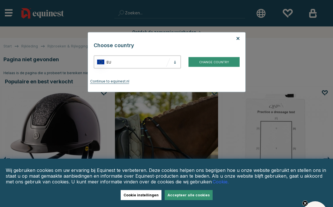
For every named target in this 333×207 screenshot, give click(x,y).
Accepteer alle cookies (189, 195)
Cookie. (221, 182)
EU (109, 62)
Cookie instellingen (141, 195)
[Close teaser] (305, 203)
